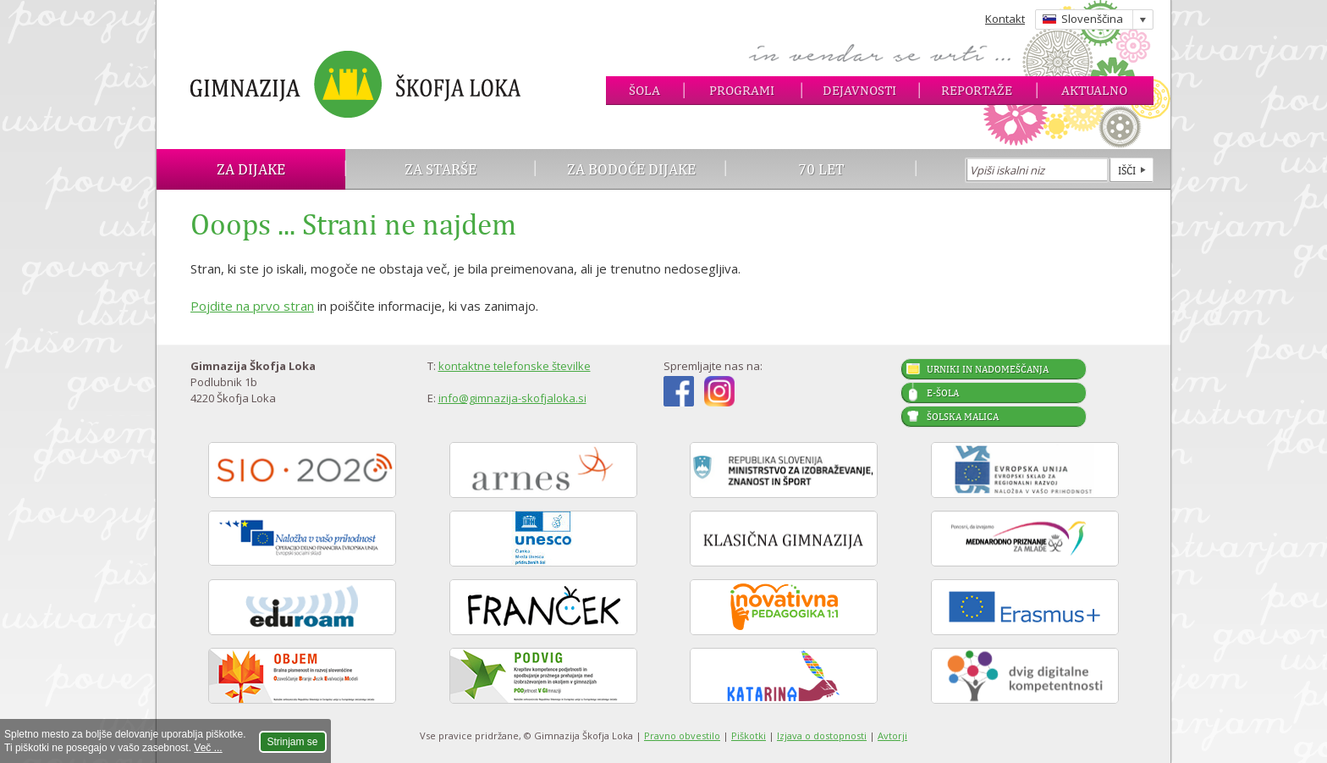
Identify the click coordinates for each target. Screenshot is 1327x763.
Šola (644, 90)
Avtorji (892, 735)
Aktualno (1094, 90)
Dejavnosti (859, 90)
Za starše (440, 169)
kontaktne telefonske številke (514, 365)
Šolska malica (963, 417)
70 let (821, 169)
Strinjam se (292, 742)
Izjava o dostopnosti (822, 735)
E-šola (943, 393)
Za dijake (251, 169)
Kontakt (1005, 18)
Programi (741, 90)
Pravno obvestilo (682, 735)
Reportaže (976, 90)
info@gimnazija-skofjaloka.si (512, 398)
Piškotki (748, 735)
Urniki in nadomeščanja (988, 369)
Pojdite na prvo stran (252, 305)
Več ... (208, 748)
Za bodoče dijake (631, 169)
